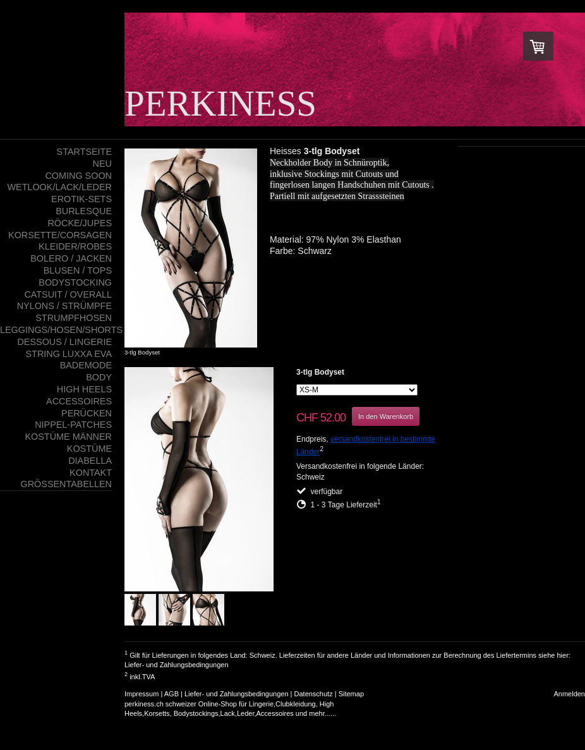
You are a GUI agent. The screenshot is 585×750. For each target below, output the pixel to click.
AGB (171, 694)
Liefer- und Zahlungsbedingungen (176, 664)
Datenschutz (313, 694)
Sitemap (351, 694)
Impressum (141, 694)
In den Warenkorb (385, 416)
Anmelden (569, 694)
